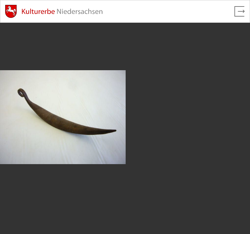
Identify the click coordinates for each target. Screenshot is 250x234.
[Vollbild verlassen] (239, 11)
